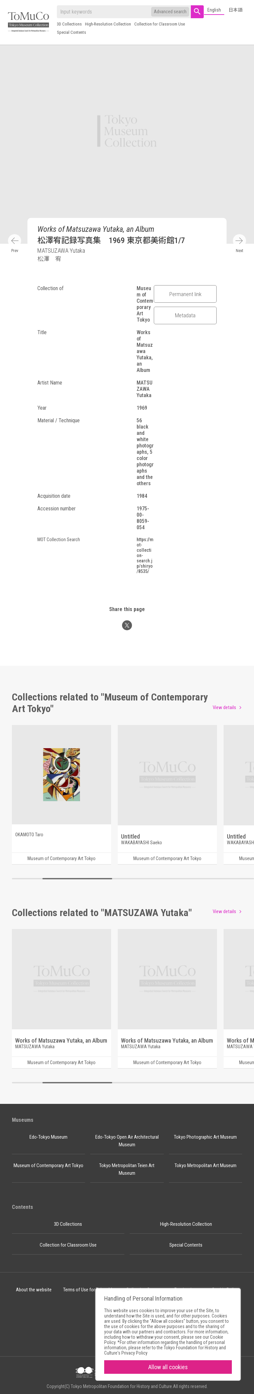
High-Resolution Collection (108, 24)
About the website (34, 1290)
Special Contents (71, 32)
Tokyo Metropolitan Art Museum (205, 1165)
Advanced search (170, 12)
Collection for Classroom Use (159, 24)
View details (224, 707)
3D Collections (69, 24)
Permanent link (185, 294)
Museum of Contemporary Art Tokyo (48, 1165)
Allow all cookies (168, 1367)
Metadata (185, 315)
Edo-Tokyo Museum (48, 1137)
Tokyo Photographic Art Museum (205, 1137)
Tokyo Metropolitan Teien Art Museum (126, 1169)
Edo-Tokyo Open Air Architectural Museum (127, 1141)
